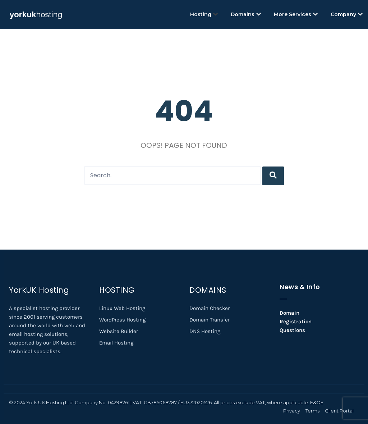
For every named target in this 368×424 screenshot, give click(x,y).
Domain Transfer (209, 319)
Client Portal (339, 411)
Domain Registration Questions (296, 321)
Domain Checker (209, 308)
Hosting (204, 14)
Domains (246, 14)
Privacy (291, 411)
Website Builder (118, 331)
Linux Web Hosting (122, 308)
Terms (312, 411)
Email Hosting (116, 342)
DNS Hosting (204, 331)
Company (347, 14)
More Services (296, 14)
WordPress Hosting (122, 319)
